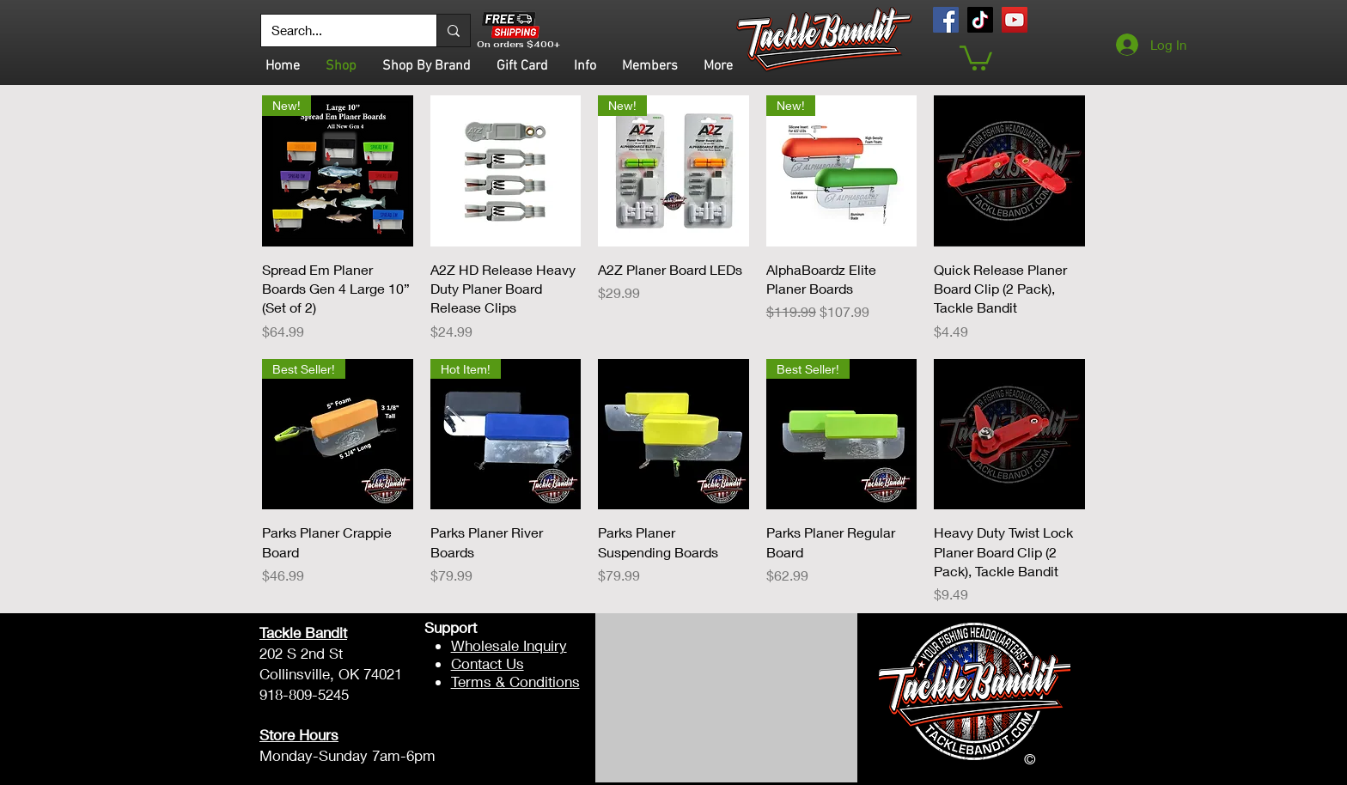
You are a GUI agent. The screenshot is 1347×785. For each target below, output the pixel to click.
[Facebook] (946, 20)
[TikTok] (980, 20)
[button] (976, 56)
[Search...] (335, 30)
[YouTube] (1014, 20)
